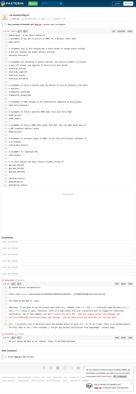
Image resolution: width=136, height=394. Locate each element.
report (130, 31)
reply (130, 284)
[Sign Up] (89, 386)
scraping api (74, 377)
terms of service (37, 381)
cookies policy (23, 381)
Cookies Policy (105, 377)
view (117, 284)
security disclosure (53, 381)
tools (49, 377)
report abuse (75, 381)
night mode (57, 377)
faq (43, 377)
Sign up (128, 4)
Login (117, 4)
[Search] (61, 4)
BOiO (14, 19)
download (121, 31)
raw (113, 31)
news (83, 377)
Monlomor (9, 280)
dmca (65, 381)
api (65, 377)
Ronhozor (9, 334)
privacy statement (8, 381)
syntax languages (24, 377)
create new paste (8, 377)
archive (36, 377)
